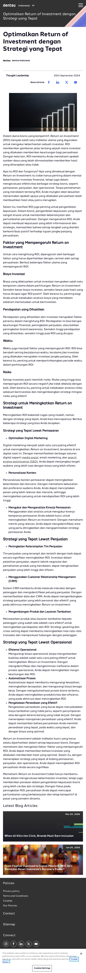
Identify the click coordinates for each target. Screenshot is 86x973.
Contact (9, 913)
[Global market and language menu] (26, 5)
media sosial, (30, 457)
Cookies (7, 901)
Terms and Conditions (15, 896)
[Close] (81, 953)
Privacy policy (11, 891)
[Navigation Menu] (80, 5)
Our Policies (10, 906)
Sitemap (9, 924)
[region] (43, 961)
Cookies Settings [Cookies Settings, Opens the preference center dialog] (42, 968)
